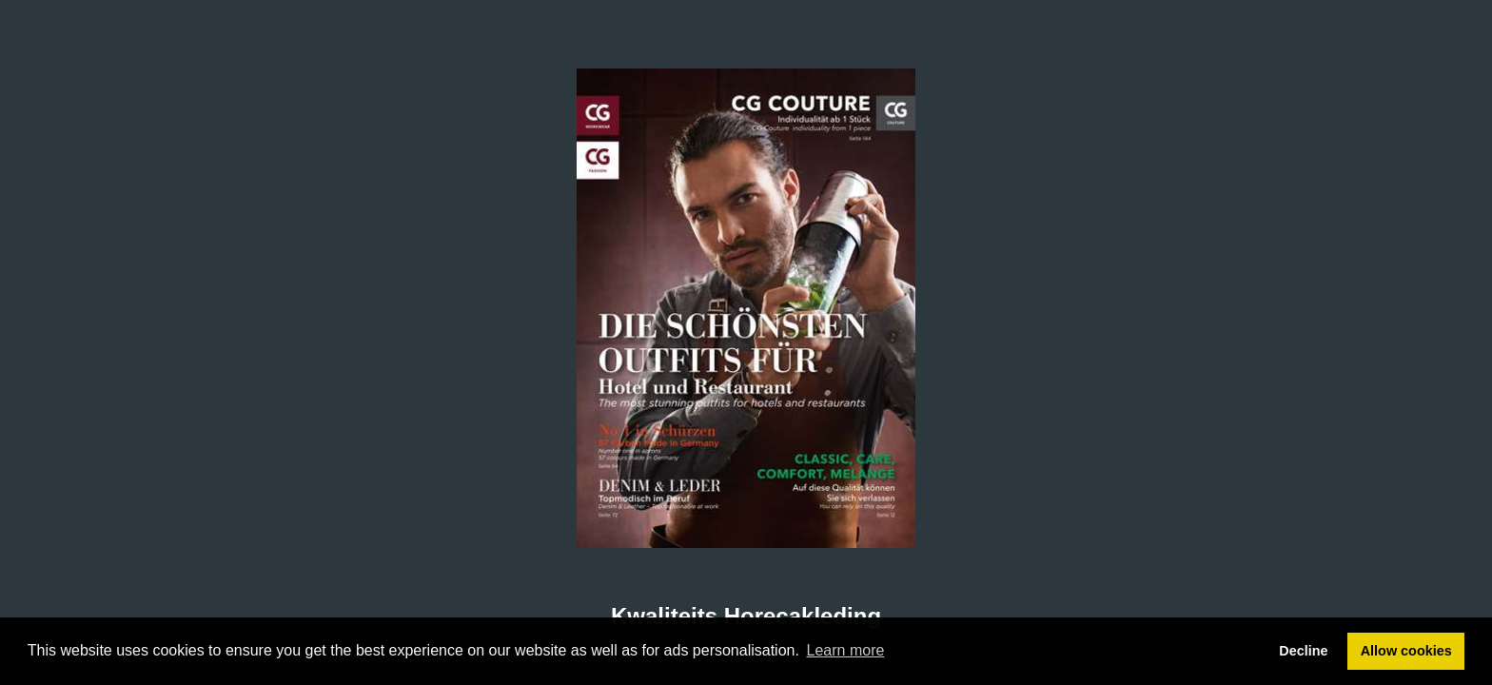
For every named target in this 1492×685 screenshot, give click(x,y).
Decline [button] (1303, 650)
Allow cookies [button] (1406, 650)
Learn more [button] (846, 650)
